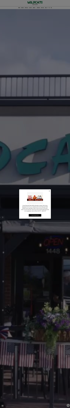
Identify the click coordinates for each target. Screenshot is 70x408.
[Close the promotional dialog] (49, 191)
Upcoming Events (35, 215)
